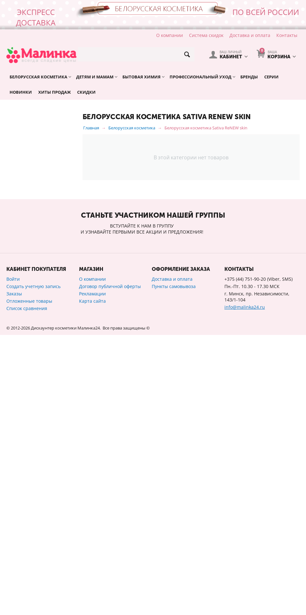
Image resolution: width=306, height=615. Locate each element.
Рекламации (92, 574)
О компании (169, 35)
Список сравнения (26, 588)
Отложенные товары (29, 581)
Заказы (14, 574)
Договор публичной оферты (110, 566)
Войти (13, 559)
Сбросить (63, 450)
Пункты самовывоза (174, 566)
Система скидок (206, 35)
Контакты (286, 35)
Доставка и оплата (249, 35)
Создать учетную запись (33, 566)
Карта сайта (92, 581)
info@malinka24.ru (244, 587)
